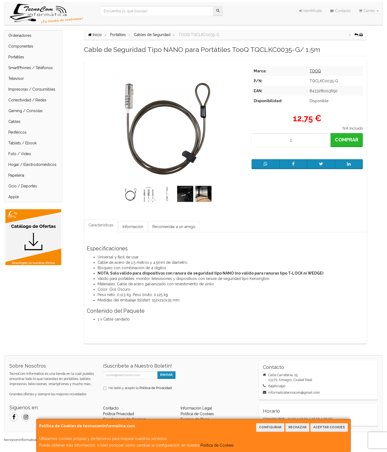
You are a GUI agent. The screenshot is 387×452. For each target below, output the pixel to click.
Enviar (166, 375)
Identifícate (310, 11)
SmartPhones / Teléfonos (30, 68)
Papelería (16, 175)
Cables (14, 121)
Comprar (346, 140)
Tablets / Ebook (22, 143)
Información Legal (196, 408)
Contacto (340, 11)
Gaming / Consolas (25, 111)
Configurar (270, 427)
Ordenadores (19, 35)
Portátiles (16, 57)
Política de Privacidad (155, 388)
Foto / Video (19, 154)
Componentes (20, 46)
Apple (13, 197)
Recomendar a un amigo (173, 227)
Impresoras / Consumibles (31, 89)
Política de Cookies (217, 445)
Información (133, 227)
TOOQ (315, 71)
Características (100, 225)
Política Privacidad (118, 414)
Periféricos (17, 132)
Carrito (369, 11)
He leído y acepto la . (141, 388)
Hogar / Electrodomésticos (32, 164)
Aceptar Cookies (329, 427)
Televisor (16, 78)
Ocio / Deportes (22, 186)
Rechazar (297, 427)
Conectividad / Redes (27, 100)
